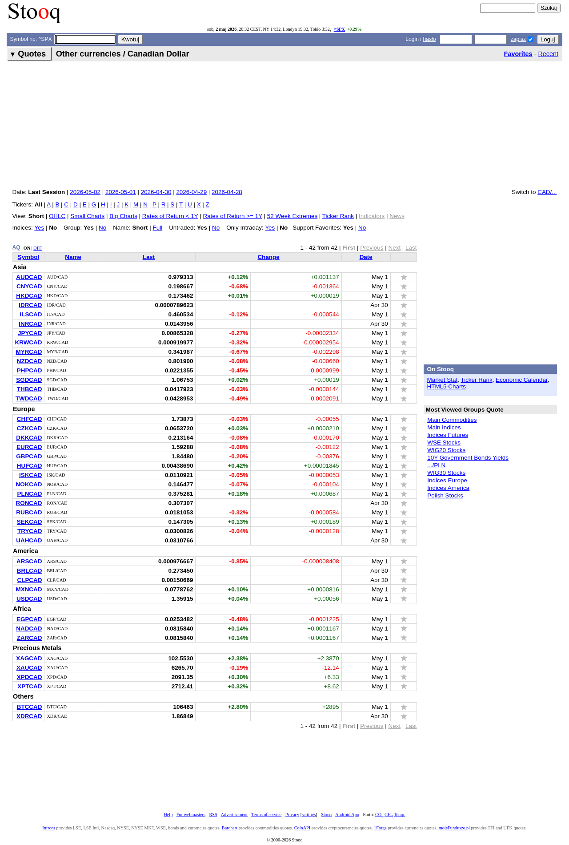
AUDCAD (29, 277)
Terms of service (266, 814)
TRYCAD (29, 531)
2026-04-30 (156, 192)
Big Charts (123, 216)
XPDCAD (29, 677)
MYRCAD (29, 351)
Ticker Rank (338, 216)
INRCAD (30, 323)
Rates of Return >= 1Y (232, 216)
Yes (39, 227)
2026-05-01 (120, 192)
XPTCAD (29, 686)
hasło (429, 39)
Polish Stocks (445, 495)
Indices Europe (447, 480)
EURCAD (29, 447)
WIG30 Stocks (446, 472)
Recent (548, 53)
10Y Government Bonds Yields (468, 457)
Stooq (326, 814)
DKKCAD (29, 437)
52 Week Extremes (292, 216)
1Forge (380, 827)
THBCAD (29, 389)
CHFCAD (29, 419)
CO (379, 814)
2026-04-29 (191, 192)
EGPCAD (29, 619)
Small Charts (87, 216)
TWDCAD (29, 398)
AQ (16, 247)
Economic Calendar (522, 379)
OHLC (57, 216)
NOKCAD (29, 484)
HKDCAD (29, 295)
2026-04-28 (227, 192)
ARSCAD (29, 561)
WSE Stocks (444, 442)
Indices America (448, 488)
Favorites (518, 53)
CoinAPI (302, 827)
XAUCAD (29, 667)
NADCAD (29, 628)
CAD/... (547, 192)
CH (389, 814)
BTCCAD (29, 706)
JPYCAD (30, 333)
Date (366, 257)
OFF (37, 248)
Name (73, 257)
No (102, 227)
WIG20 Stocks (446, 450)
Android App (347, 814)
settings (309, 814)
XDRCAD (29, 716)
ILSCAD (31, 314)
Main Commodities (452, 419)
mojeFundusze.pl (454, 827)
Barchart (229, 827)
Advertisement (234, 814)
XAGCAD (29, 658)
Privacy (292, 814)
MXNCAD (29, 589)
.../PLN (436, 465)
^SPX (339, 29)
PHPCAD (29, 370)
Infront (48, 827)
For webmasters (190, 814)
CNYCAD (29, 286)
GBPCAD (29, 456)
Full (158, 227)
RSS (213, 814)
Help (168, 814)
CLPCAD (29, 580)
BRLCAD (29, 570)
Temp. (399, 814)
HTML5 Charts (446, 386)
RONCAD (29, 503)
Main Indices (444, 427)
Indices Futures (447, 435)
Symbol (29, 257)
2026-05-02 (85, 192)
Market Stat (442, 379)
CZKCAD (29, 428)
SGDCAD (29, 379)
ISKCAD (30, 475)
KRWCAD (28, 342)
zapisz (518, 39)
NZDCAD (29, 361)
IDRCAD (30, 305)
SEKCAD (29, 521)
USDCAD (29, 598)
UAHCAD (29, 540)
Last (149, 257)
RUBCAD (29, 512)
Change (268, 257)
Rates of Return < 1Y (170, 216)
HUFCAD (29, 465)
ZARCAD (29, 638)
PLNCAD (29, 493)
